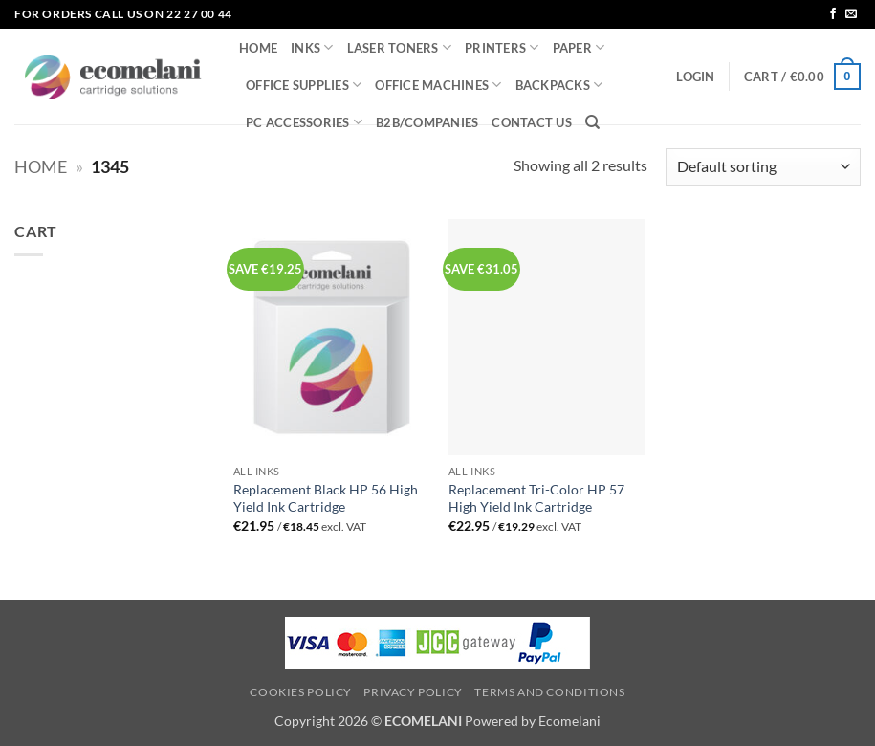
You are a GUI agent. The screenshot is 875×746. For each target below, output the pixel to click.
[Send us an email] (851, 14)
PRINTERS (502, 47)
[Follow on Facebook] (833, 14)
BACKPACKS (559, 85)
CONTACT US (532, 122)
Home (40, 166)
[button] (695, 76)
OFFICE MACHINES (438, 85)
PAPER (579, 47)
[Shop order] (763, 167)
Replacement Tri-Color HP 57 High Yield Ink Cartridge (536, 498)
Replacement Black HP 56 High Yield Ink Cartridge (325, 498)
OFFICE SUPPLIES (303, 85)
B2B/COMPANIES (427, 122)
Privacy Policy (413, 692)
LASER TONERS (399, 47)
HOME (258, 47)
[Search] (592, 122)
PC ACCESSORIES (304, 122)
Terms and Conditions (549, 692)
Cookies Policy (301, 692)
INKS (312, 47)
